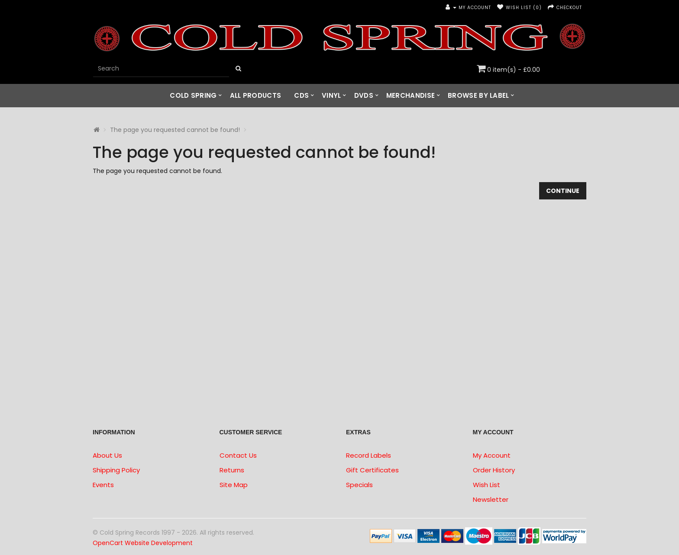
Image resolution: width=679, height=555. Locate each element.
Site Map (234, 484)
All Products (255, 95)
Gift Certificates (372, 470)
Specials (359, 484)
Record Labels (368, 455)
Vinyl (331, 95)
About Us (107, 455)
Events (103, 484)
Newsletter (490, 499)
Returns (232, 470)
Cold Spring (193, 95)
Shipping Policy (116, 470)
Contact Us (238, 455)
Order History (494, 470)
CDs (301, 95)
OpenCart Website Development (143, 543)
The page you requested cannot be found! (175, 129)
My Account (492, 455)
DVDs (363, 95)
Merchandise (410, 95)
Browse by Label (478, 95)
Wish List (486, 484)
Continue (562, 190)
